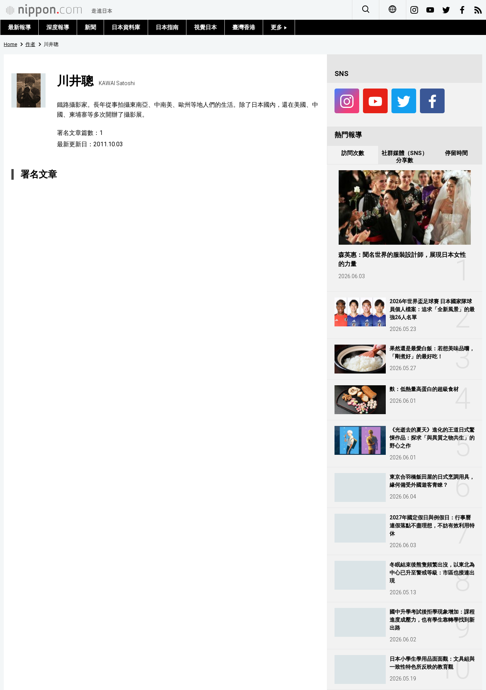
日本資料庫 (126, 27)
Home (10, 44)
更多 (279, 27)
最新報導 (19, 27)
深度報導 (57, 27)
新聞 (90, 27)
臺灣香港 (243, 27)
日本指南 (167, 27)
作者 (30, 44)
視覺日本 (205, 27)
